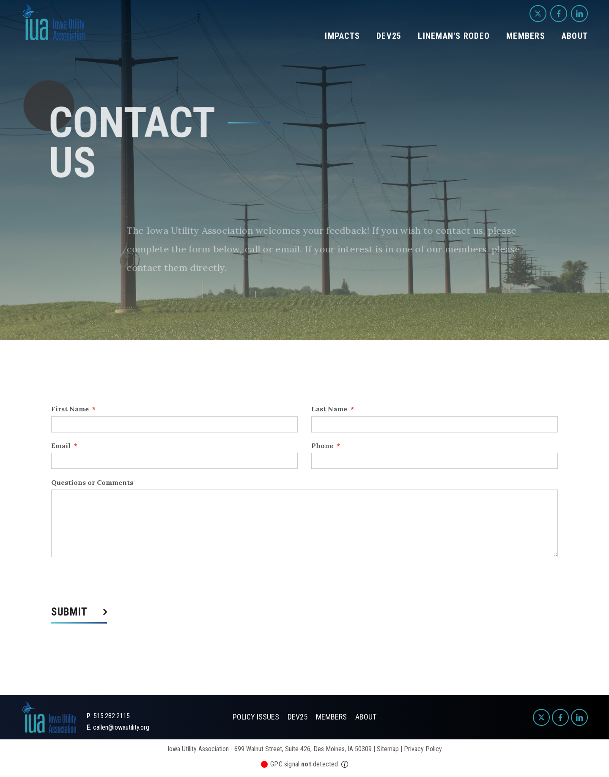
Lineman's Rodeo (454, 36)
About (575, 36)
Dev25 (388, 36)
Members (525, 36)
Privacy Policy (423, 749)
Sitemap (388, 749)
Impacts (342, 36)
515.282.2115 (111, 716)
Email (64, 445)
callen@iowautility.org (121, 727)
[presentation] (115, 581)
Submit (69, 612)
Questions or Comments (92, 482)
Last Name (332, 409)
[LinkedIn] (579, 13)
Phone (325, 445)
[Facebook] (558, 13)
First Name (73, 409)
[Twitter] (538, 13)
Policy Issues (256, 716)
